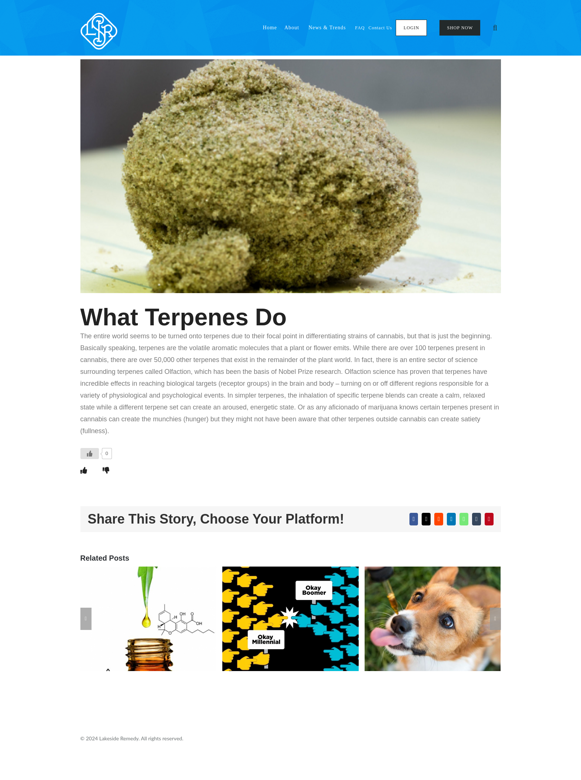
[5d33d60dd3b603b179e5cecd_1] (290, 176)
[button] (495, 28)
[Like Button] (89, 453)
